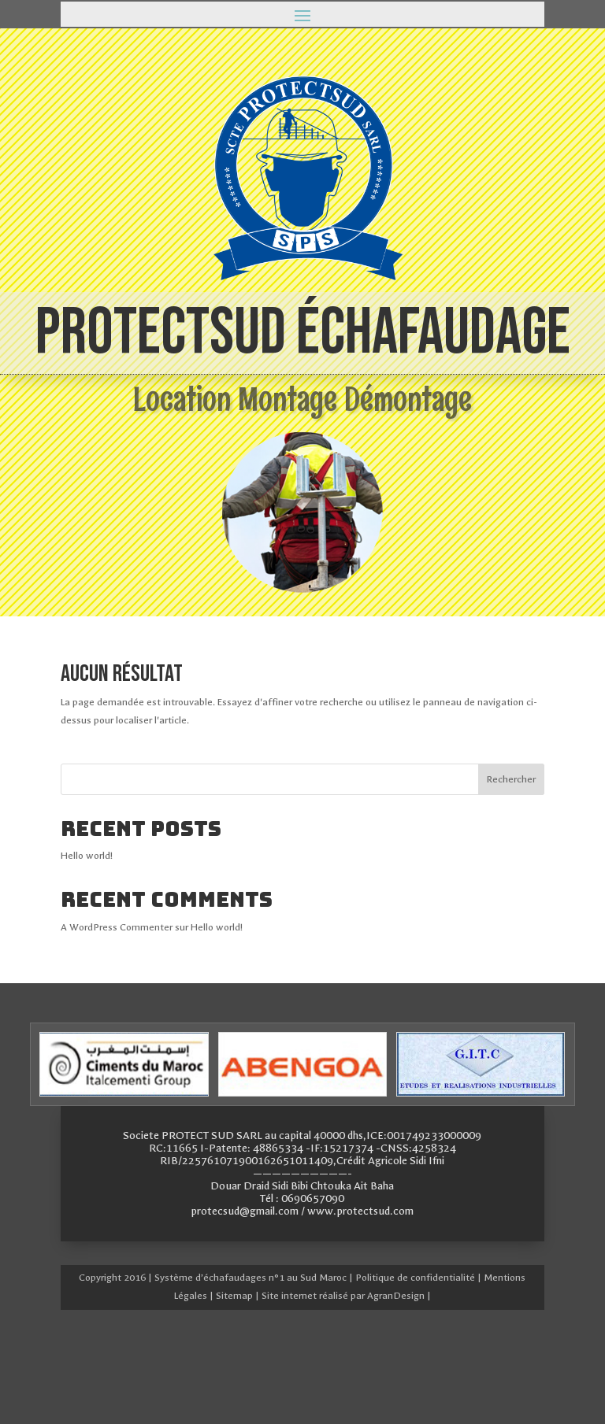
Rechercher (511, 779)
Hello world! (87, 855)
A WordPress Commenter (117, 927)
